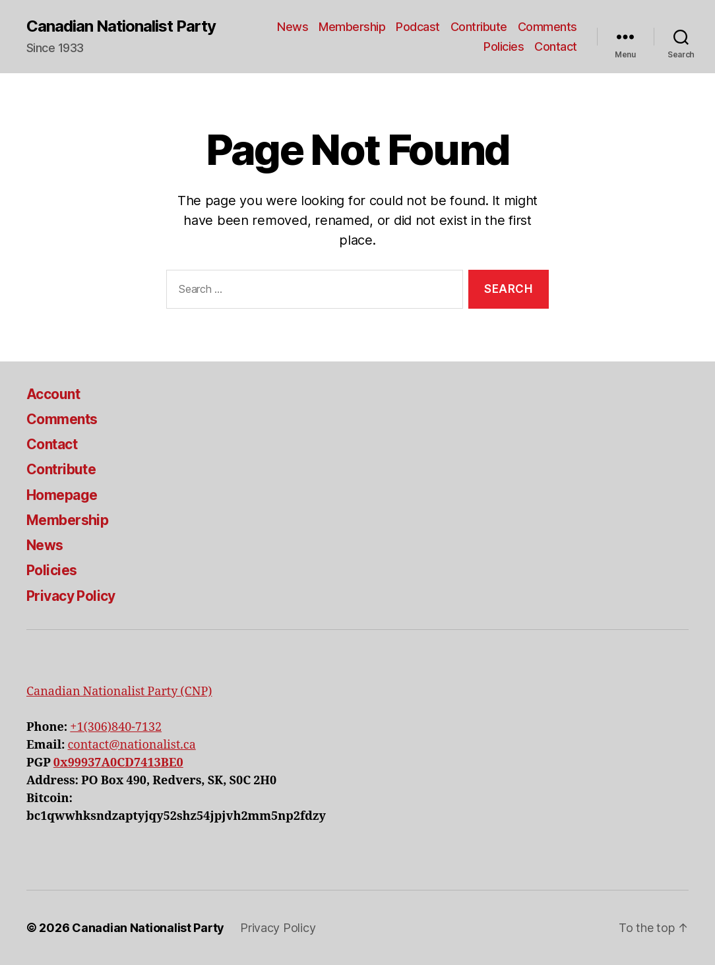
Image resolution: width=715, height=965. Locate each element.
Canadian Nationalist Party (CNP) (119, 691)
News (292, 27)
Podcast (418, 27)
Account (53, 394)
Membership (352, 27)
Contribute (479, 27)
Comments (547, 27)
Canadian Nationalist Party (121, 26)
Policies (503, 46)
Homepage (61, 495)
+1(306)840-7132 (116, 727)
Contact (555, 46)
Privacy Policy (70, 596)
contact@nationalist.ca (131, 745)
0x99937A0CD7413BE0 (118, 762)
